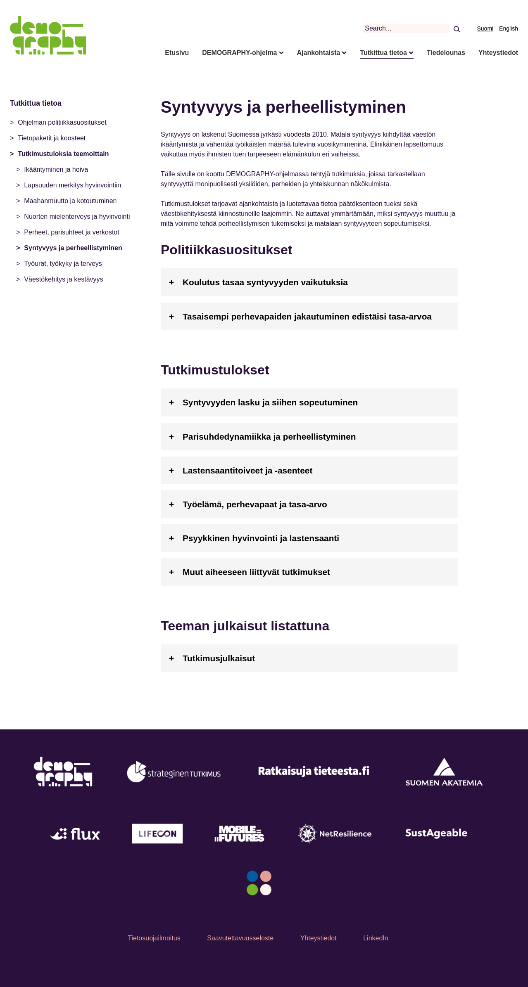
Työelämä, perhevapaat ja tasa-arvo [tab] (255, 504)
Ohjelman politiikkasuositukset (62, 122)
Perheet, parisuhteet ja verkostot (71, 232)
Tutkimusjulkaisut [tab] (219, 658)
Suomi (485, 28)
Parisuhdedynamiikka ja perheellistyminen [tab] (269, 436)
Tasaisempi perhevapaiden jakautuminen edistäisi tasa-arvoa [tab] (307, 316)
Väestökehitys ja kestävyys (63, 279)
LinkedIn (376, 938)
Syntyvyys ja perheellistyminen (73, 247)
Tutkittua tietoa (383, 52)
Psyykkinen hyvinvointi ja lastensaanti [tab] (261, 538)
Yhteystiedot (498, 52)
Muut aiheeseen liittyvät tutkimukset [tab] (256, 572)
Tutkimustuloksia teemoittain (63, 153)
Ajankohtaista (318, 52)
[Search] (456, 28)
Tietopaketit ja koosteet (52, 138)
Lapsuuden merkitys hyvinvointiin (72, 185)
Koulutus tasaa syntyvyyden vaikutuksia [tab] (265, 282)
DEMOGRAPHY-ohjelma (239, 52)
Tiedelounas (446, 52)
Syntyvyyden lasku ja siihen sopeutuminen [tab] (270, 402)
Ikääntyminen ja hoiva (56, 169)
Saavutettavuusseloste (240, 938)
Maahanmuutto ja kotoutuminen (70, 200)
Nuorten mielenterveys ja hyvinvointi (77, 216)
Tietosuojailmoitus (154, 938)
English (508, 28)
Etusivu (177, 52)
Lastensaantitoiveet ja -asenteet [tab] (247, 470)
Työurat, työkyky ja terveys (63, 263)
